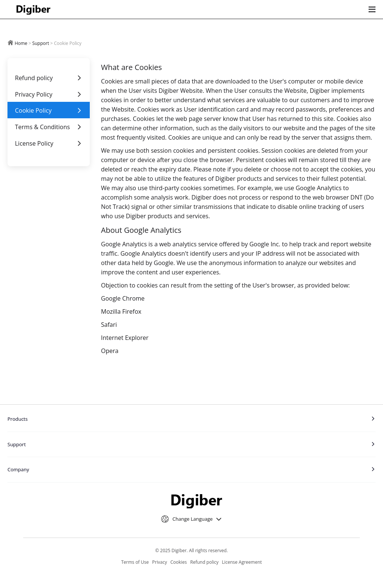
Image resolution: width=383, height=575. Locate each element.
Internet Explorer (124, 338)
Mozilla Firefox (121, 311)
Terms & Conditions (48, 127)
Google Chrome (123, 298)
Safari (109, 324)
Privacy (159, 562)
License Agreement (242, 562)
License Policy (48, 143)
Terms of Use (135, 562)
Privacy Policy (48, 94)
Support (40, 43)
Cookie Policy (48, 110)
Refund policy (48, 78)
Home (21, 43)
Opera (110, 351)
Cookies (179, 562)
